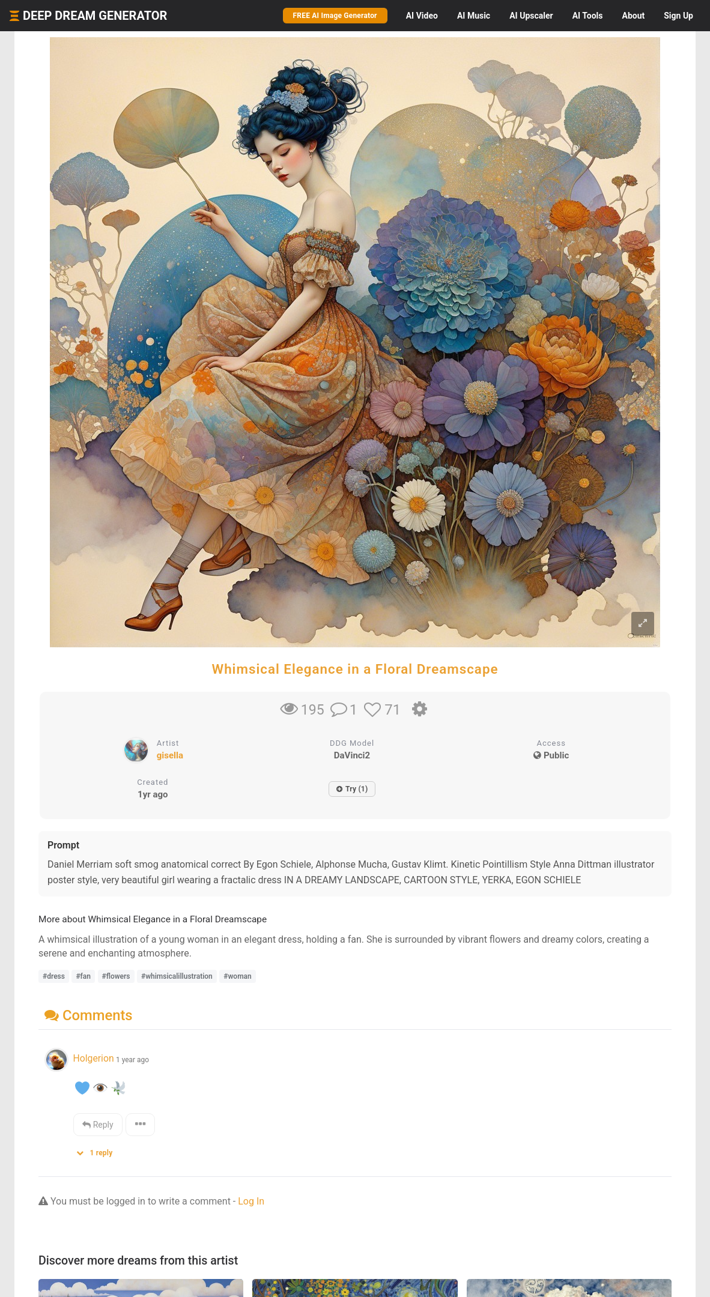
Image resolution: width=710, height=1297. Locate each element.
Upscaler (531, 15)
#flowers (116, 976)
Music (473, 15)
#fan (83, 976)
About (633, 15)
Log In (251, 1201)
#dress (54, 976)
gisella (170, 755)
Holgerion (93, 1058)
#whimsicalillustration (177, 976)
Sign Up (678, 15)
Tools (587, 15)
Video (422, 15)
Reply (97, 1124)
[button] (98, 1150)
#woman (237, 976)
